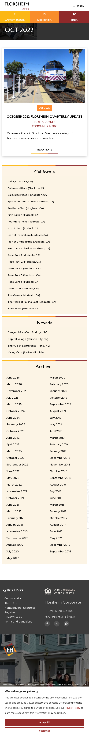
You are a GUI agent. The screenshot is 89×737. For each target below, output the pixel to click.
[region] (44, 712)
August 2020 (14, 544)
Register (9, 612)
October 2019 (58, 397)
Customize (44, 731)
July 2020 (12, 551)
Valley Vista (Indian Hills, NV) (26, 352)
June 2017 (56, 531)
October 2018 (58, 471)
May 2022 (12, 477)
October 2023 (15, 431)
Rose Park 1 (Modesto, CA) (24, 255)
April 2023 (12, 444)
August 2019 (58, 411)
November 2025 (16, 391)
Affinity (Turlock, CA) (20, 181)
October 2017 (58, 518)
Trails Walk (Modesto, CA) (24, 308)
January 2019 (58, 451)
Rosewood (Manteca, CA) (23, 288)
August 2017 (58, 524)
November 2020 (17, 531)
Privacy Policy (72, 707)
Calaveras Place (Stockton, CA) (26, 188)
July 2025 (12, 397)
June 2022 (13, 471)
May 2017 (56, 538)
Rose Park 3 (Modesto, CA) (24, 268)
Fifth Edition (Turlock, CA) (23, 214)
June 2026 (13, 377)
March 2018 (57, 504)
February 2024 (15, 424)
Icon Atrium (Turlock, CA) (23, 228)
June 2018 (56, 498)
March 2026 (14, 384)
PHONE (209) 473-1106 (58, 610)
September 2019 (60, 404)
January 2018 (58, 511)
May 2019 (56, 424)
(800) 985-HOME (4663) (59, 616)
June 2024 (13, 417)
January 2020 (58, 391)
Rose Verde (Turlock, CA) (23, 281)
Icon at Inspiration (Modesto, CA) (28, 234)
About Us (10, 603)
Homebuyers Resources (19, 607)
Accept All (44, 722)
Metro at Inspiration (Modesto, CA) (29, 248)
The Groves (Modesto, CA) (24, 295)
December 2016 (60, 544)
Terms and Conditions (18, 621)
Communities (12, 598)
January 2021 (14, 524)
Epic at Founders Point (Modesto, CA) (31, 201)
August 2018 (58, 484)
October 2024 (15, 411)
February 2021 (15, 518)
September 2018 (60, 477)
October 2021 (15, 498)
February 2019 (59, 444)
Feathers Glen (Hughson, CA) (26, 208)
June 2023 (13, 437)
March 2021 (13, 511)
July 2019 (55, 417)
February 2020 (59, 384)
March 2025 (14, 404)
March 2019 (57, 437)
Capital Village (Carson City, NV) (28, 339)
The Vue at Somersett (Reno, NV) (29, 345)
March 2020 (57, 377)
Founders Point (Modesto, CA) (26, 221)
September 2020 (17, 538)
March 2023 (14, 451)
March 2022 (14, 484)
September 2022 (17, 464)
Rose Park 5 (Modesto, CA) (24, 275)
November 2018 (60, 464)
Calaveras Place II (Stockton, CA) (28, 194)
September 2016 (60, 551)
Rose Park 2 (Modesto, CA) (24, 261)
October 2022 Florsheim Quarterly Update (44, 116)
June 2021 (12, 504)
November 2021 (16, 491)
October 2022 (15, 457)
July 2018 (55, 491)
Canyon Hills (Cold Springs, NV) (27, 332)
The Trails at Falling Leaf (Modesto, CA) (32, 301)
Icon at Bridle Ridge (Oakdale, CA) (29, 241)
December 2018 (60, 457)
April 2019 (56, 431)
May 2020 (12, 558)
